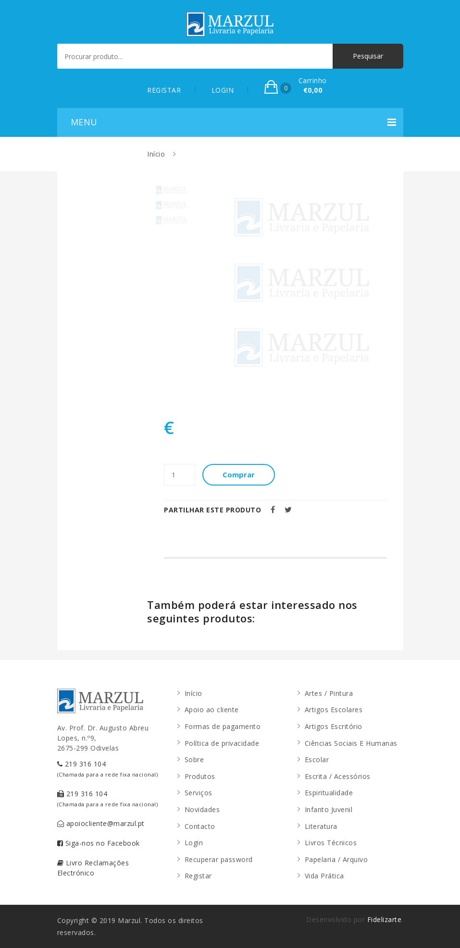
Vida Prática (324, 875)
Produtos (200, 776)
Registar (198, 875)
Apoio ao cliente (212, 709)
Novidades (202, 809)
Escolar (317, 759)
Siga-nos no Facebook (98, 843)
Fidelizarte (384, 919)
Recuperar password (219, 859)
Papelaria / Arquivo (336, 859)
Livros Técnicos (331, 842)
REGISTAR (164, 90)
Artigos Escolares (334, 709)
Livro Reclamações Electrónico (93, 867)
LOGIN (222, 90)
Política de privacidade (222, 743)
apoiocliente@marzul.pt (101, 823)
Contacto (200, 826)
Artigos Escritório (333, 726)
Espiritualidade (329, 792)
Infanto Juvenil (329, 809)
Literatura (321, 826)
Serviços (198, 792)
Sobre (194, 759)
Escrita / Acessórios (338, 776)
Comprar (239, 474)
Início (156, 153)
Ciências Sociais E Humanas (351, 743)
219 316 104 (107, 768)
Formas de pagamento (223, 726)
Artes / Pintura (329, 693)
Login (194, 842)
